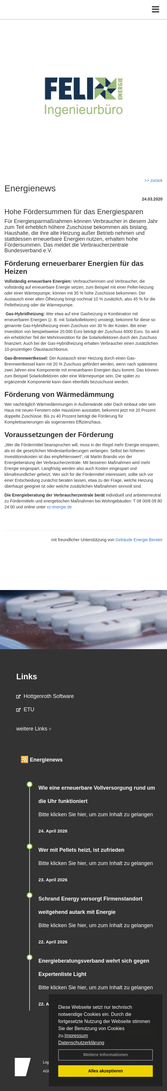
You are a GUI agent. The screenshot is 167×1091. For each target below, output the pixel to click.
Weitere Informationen (105, 1054)
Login (47, 1062)
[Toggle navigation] (156, 9)
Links (26, 676)
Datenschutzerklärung (81, 1042)
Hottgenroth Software (45, 696)
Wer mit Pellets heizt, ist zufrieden (81, 850)
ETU (25, 709)
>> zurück (154, 180)
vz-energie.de (59, 507)
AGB (46, 1071)
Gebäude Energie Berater (139, 539)
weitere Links (34, 729)
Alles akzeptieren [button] (105, 1071)
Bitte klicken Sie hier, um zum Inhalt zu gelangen (95, 814)
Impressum (76, 1035)
